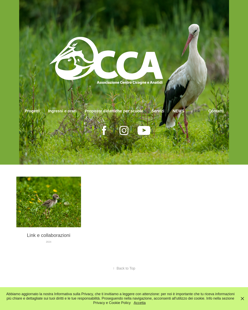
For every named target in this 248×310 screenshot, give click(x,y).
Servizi (157, 111)
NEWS (179, 111)
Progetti (32, 111)
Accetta (140, 303)
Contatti (215, 111)
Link (196, 111)
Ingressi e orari (62, 111)
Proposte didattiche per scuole (114, 111)
